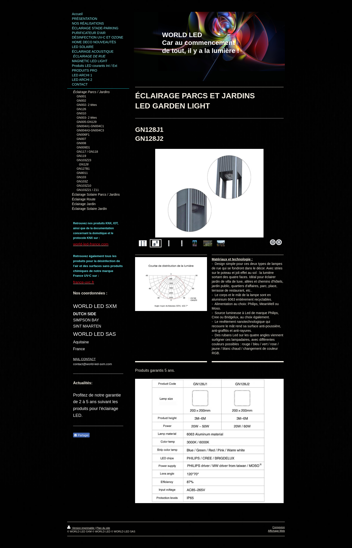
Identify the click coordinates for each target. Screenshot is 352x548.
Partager (81, 435)
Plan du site (103, 527)
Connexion (278, 527)
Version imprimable (81, 527)
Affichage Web (276, 530)
